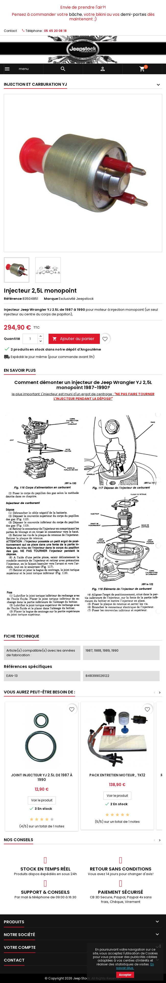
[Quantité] (30, 339)
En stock (37, 349)
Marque (51, 298)
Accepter (125, 975)
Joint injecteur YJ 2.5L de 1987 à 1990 (42, 777)
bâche (75, 14)
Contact (10, 31)
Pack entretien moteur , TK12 (117, 775)
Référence (13, 298)
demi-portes (133, 14)
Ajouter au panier (73, 339)
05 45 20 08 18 (55, 31)
